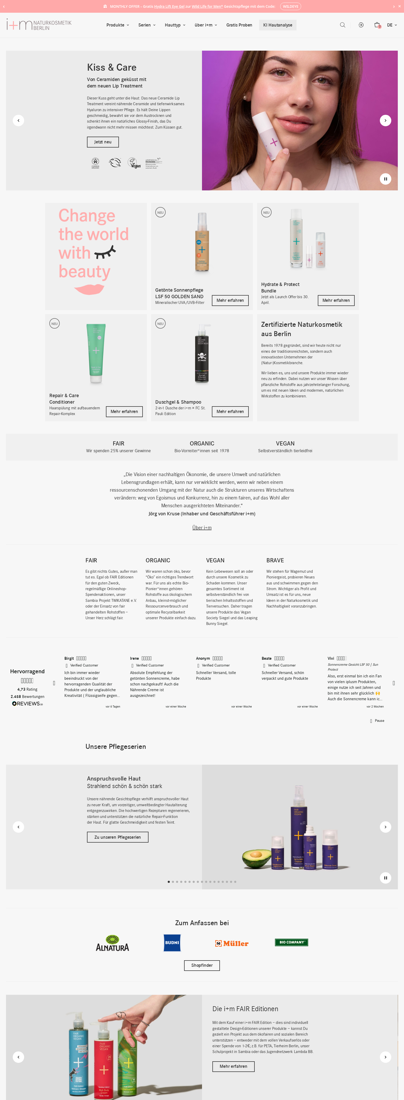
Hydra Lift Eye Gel (169, 6)
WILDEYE (290, 6)
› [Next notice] (394, 6)
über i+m (207, 25)
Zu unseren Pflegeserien (118, 837)
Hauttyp (176, 25)
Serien (148, 25)
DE (393, 25)
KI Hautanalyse (277, 25)
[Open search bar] (342, 25)
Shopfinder (202, 965)
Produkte (118, 25)
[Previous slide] (18, 120)
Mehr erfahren (233, 1066)
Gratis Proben (239, 25)
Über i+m (201, 528)
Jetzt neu (102, 142)
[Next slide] (385, 120)
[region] (224, 683)
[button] (54, 683)
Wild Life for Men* (207, 6)
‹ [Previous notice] (4, 6)
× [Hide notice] (399, 6)
